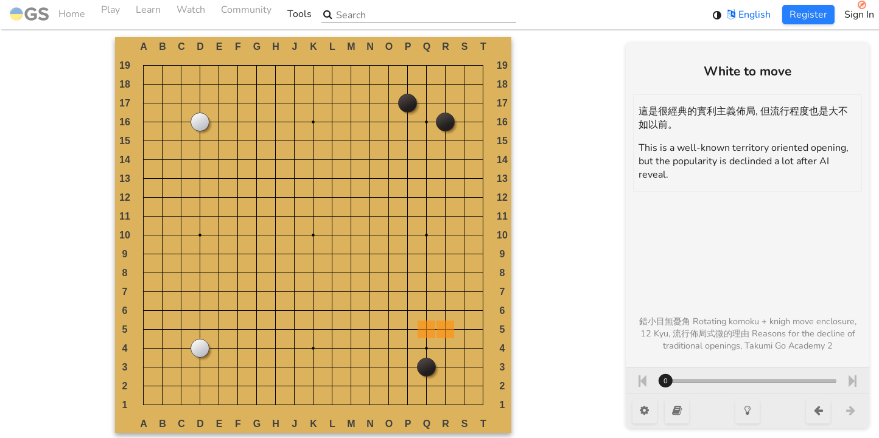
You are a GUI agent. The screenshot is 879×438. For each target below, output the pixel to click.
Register (808, 14)
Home (47, 14)
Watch (191, 14)
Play (110, 14)
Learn (148, 14)
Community (246, 14)
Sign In (859, 14)
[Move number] (747, 381)
